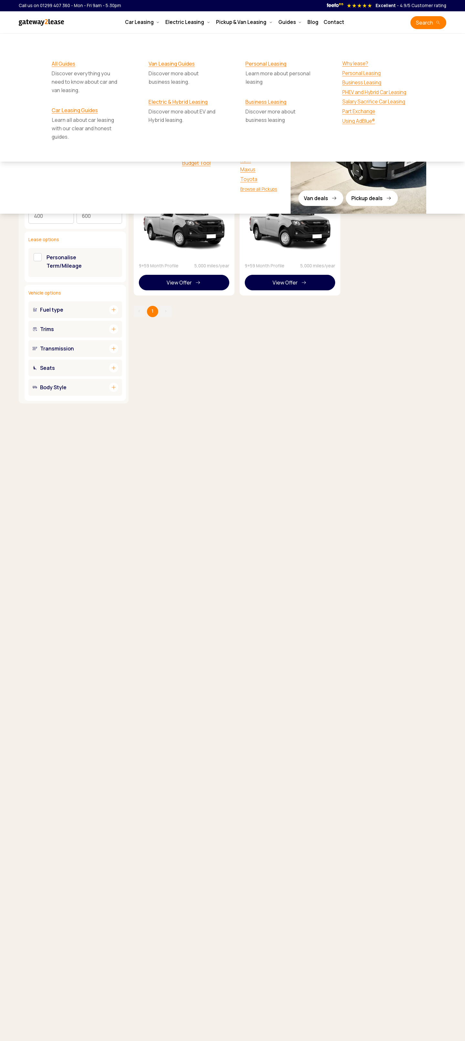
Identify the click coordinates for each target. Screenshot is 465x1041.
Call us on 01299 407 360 (44, 5)
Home (23, 41)
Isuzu (62, 41)
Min (32, 205)
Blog (312, 22)
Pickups (43, 41)
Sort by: (368, 99)
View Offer (179, 282)
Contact (334, 22)
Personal (86, 142)
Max (81, 205)
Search (424, 22)
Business (109, 142)
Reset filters (108, 121)
